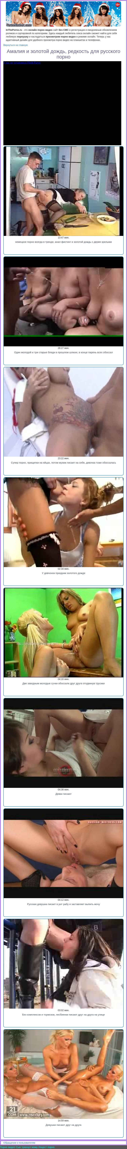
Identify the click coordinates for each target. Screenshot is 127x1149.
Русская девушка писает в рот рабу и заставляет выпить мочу (63, 904)
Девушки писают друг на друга (63, 1124)
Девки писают (63, 793)
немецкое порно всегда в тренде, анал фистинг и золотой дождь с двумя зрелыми (63, 241)
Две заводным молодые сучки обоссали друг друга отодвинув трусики (63, 683)
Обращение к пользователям (19, 1142)
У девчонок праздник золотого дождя (63, 573)
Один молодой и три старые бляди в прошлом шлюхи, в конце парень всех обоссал (63, 352)
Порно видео (7, 1147)
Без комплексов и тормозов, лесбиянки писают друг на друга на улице (63, 1014)
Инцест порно (46, 1147)
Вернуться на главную (15, 45)
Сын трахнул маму (27, 1147)
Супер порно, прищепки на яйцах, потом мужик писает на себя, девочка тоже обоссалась (63, 462)
